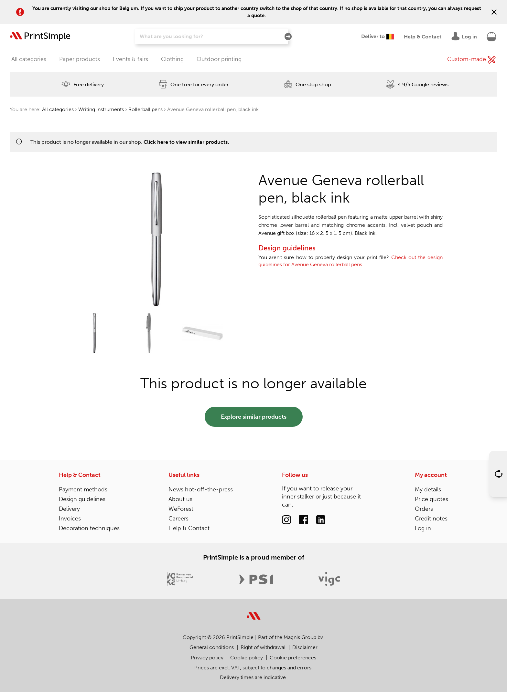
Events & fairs (130, 59)
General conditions (211, 647)
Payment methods (83, 489)
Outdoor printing (219, 59)
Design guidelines (82, 499)
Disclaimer (305, 647)
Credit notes (431, 518)
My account (431, 474)
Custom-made (471, 60)
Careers (178, 518)
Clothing (172, 59)
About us (180, 499)
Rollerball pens (145, 109)
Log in (423, 528)
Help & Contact (80, 474)
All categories (28, 59)
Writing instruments (101, 109)
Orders (424, 508)
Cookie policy (246, 658)
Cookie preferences (293, 658)
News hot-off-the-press (200, 489)
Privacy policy (207, 658)
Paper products (79, 59)
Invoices (70, 518)
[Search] (211, 36)
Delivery (69, 508)
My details (428, 489)
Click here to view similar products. (186, 142)
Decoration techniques (89, 528)
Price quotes (431, 499)
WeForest (180, 508)
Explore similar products (253, 416)
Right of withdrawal (263, 647)
